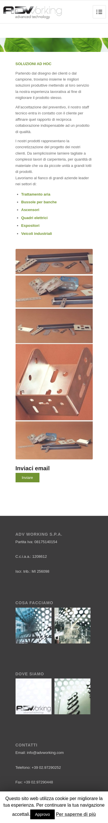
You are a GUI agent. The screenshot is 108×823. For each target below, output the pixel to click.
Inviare (27, 477)
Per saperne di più (76, 814)
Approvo (42, 814)
